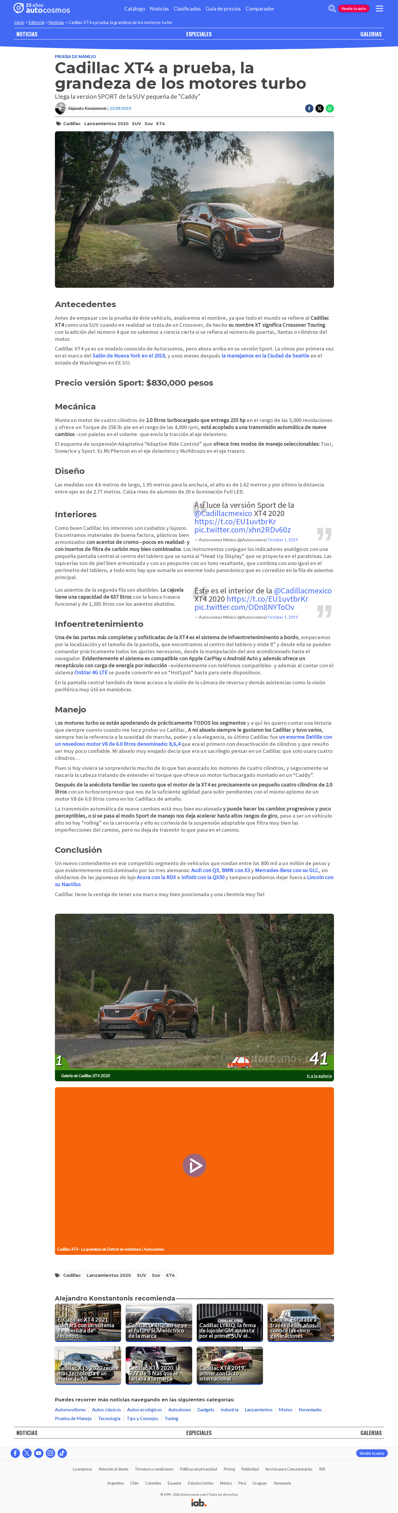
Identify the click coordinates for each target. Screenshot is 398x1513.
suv (149, 123)
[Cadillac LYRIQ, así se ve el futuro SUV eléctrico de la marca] (159, 1323)
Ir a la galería (319, 1075)
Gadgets (205, 1409)
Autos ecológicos (144, 1409)
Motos (286, 1409)
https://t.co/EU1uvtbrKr (235, 521)
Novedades (310, 1409)
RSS (322, 1469)
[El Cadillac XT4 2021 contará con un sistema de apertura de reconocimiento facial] (88, 1323)
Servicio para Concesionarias (289, 1469)
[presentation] (194, 992)
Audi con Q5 (205, 870)
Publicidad (250, 1469)
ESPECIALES (198, 34)
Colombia (153, 1483)
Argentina (115, 1483)
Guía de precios (223, 9)
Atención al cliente (113, 1469)
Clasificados (187, 9)
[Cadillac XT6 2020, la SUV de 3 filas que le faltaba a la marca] (159, 1366)
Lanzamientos (259, 1409)
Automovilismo (70, 1409)
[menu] (379, 8)
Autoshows (179, 1409)
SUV (136, 123)
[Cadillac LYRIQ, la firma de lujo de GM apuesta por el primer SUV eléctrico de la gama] (230, 1323)
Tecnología (109, 1418)
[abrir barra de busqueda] (332, 8)
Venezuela (282, 1483)
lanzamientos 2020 (106, 123)
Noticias (159, 9)
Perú (242, 1483)
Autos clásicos (106, 1409)
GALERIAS (371, 34)
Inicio (19, 22)
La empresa (82, 1469)
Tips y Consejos (142, 1418)
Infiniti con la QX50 (202, 877)
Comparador (260, 9)
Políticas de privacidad (198, 1469)
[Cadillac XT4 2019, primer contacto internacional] (230, 1366)
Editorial (36, 22)
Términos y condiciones (154, 1469)
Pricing (229, 1469)
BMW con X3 (236, 870)
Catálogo (134, 9)
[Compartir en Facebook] (309, 108)
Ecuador (175, 1483)
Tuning (171, 1418)
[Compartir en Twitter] (319, 108)
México (226, 1483)
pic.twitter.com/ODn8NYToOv (244, 607)
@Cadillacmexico (223, 513)
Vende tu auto (353, 8)
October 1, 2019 (283, 539)
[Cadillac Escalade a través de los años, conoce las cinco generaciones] (301, 1323)
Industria (230, 1409)
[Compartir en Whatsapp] (330, 108)
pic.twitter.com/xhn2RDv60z (242, 529)
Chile (134, 1483)
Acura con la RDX (156, 877)
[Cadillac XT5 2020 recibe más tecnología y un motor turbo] (88, 1366)
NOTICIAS (26, 34)
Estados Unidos (201, 1483)
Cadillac (72, 123)
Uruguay (260, 1483)
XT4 (160, 123)
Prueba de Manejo (75, 56)
